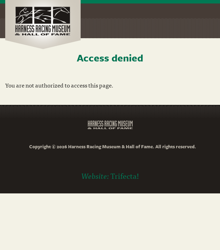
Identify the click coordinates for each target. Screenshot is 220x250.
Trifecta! (125, 175)
